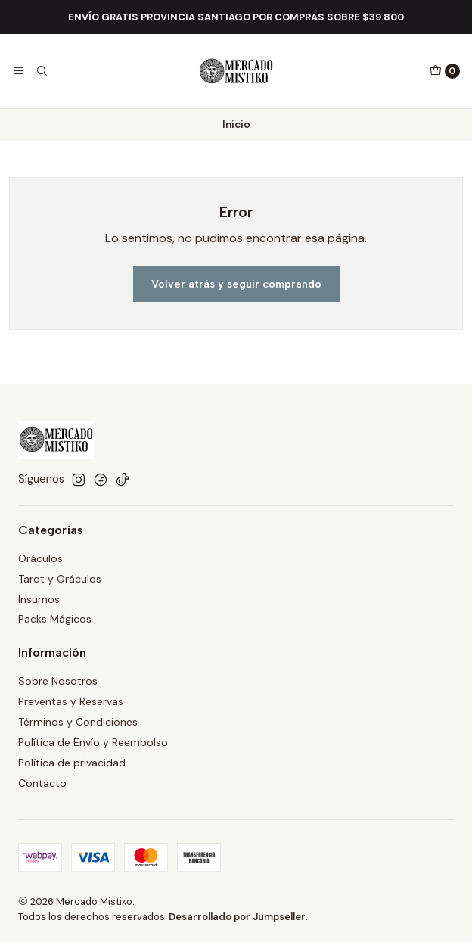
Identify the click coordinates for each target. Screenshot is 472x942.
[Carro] (445, 71)
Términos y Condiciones (78, 722)
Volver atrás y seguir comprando (236, 284)
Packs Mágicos (55, 619)
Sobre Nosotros (58, 681)
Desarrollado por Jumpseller (237, 916)
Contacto (42, 783)
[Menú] (18, 71)
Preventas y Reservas (70, 701)
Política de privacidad (72, 762)
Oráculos (40, 558)
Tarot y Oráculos (59, 579)
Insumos (39, 599)
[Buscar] (41, 71)
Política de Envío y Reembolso (93, 742)
